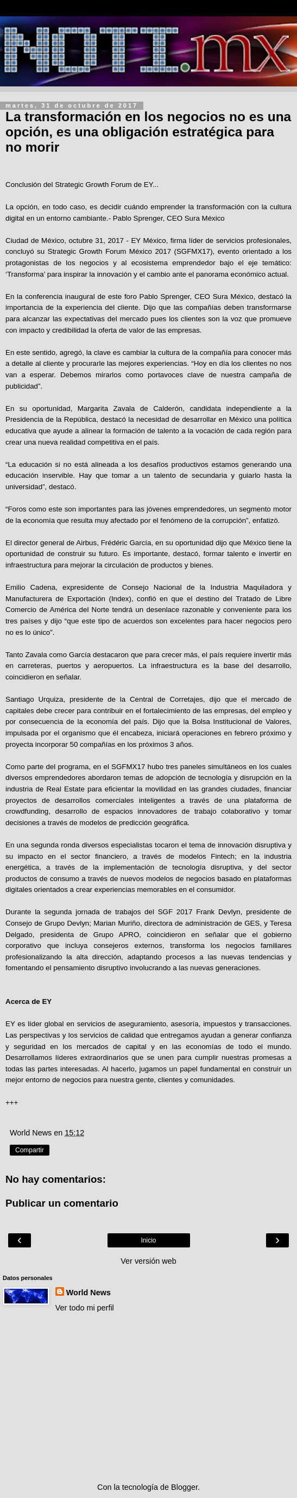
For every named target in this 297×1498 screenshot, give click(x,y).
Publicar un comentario (61, 1203)
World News (88, 1292)
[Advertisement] (148, 1397)
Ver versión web (148, 1261)
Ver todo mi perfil (84, 1307)
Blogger (184, 1487)
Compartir (29, 1150)
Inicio (148, 1240)
